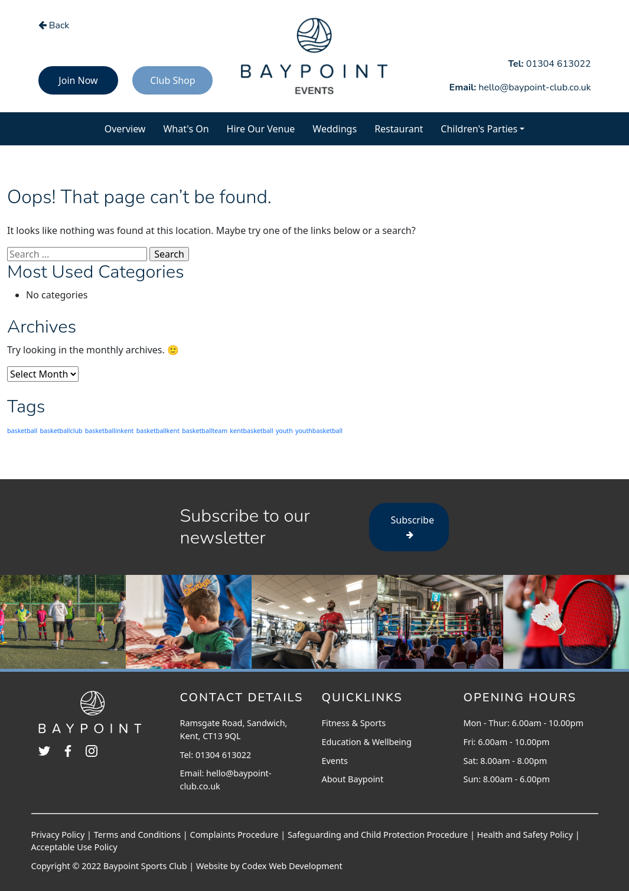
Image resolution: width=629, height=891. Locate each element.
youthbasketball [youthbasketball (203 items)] (319, 431)
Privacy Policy (58, 834)
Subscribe (412, 526)
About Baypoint (353, 779)
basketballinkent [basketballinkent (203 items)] (109, 431)
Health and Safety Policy (525, 834)
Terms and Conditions (137, 834)
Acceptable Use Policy (74, 847)
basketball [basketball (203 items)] (22, 431)
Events (335, 760)
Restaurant (398, 128)
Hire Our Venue (261, 128)
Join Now (77, 80)
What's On (190, 128)
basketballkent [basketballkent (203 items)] (158, 431)
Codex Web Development (292, 866)
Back (54, 25)
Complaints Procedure (234, 834)
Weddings (334, 128)
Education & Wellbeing (367, 741)
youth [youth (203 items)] (284, 431)
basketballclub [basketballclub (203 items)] (61, 431)
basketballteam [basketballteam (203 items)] (204, 431)
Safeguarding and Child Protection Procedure (378, 834)
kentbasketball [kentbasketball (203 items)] (251, 431)
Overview (130, 128)
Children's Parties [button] (479, 128)
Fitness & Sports (354, 723)
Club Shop (172, 80)
